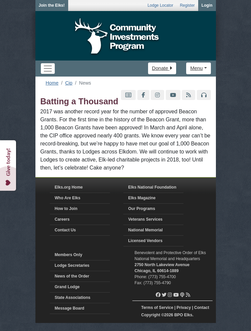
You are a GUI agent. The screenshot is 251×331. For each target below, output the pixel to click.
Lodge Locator (160, 5)
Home (52, 83)
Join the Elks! (52, 5)
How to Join (66, 208)
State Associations (73, 297)
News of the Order (72, 276)
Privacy (183, 307)
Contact (201, 307)
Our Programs (141, 208)
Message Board (70, 308)
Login (207, 5)
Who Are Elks (68, 198)
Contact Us (65, 230)
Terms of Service (157, 307)
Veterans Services (145, 219)
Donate (162, 68)
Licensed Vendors (145, 240)
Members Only (69, 254)
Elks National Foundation (152, 187)
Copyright (150, 315)
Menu (196, 68)
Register (187, 5)
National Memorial (145, 230)
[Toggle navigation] (48, 68)
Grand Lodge (67, 287)
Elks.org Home (69, 187)
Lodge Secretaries (72, 265)
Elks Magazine (142, 198)
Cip (69, 83)
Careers (62, 219)
